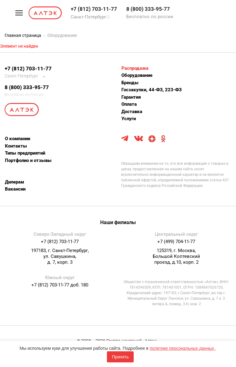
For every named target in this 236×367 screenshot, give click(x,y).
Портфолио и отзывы (28, 160)
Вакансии (15, 189)
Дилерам (14, 182)
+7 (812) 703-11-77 (94, 9)
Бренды (130, 82)
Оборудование (136, 75)
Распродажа (134, 68)
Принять (120, 356)
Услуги (128, 118)
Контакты (16, 146)
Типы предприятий (25, 153)
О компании (17, 138)
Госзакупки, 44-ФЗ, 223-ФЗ (151, 90)
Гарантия (131, 97)
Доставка (131, 111)
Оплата (129, 104)
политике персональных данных (182, 348)
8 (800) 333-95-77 (148, 9)
